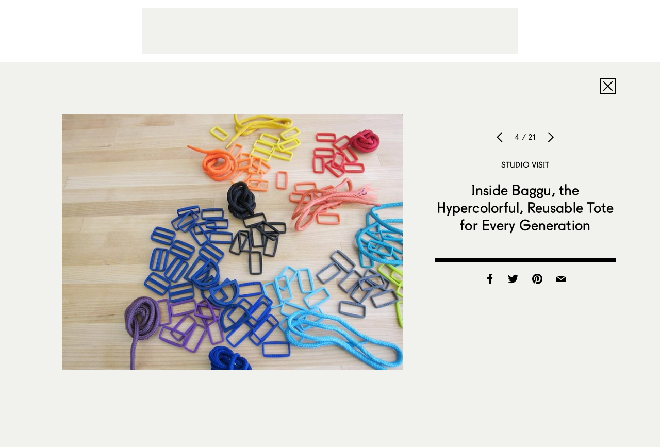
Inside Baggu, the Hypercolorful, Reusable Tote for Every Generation (525, 207)
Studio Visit (525, 164)
